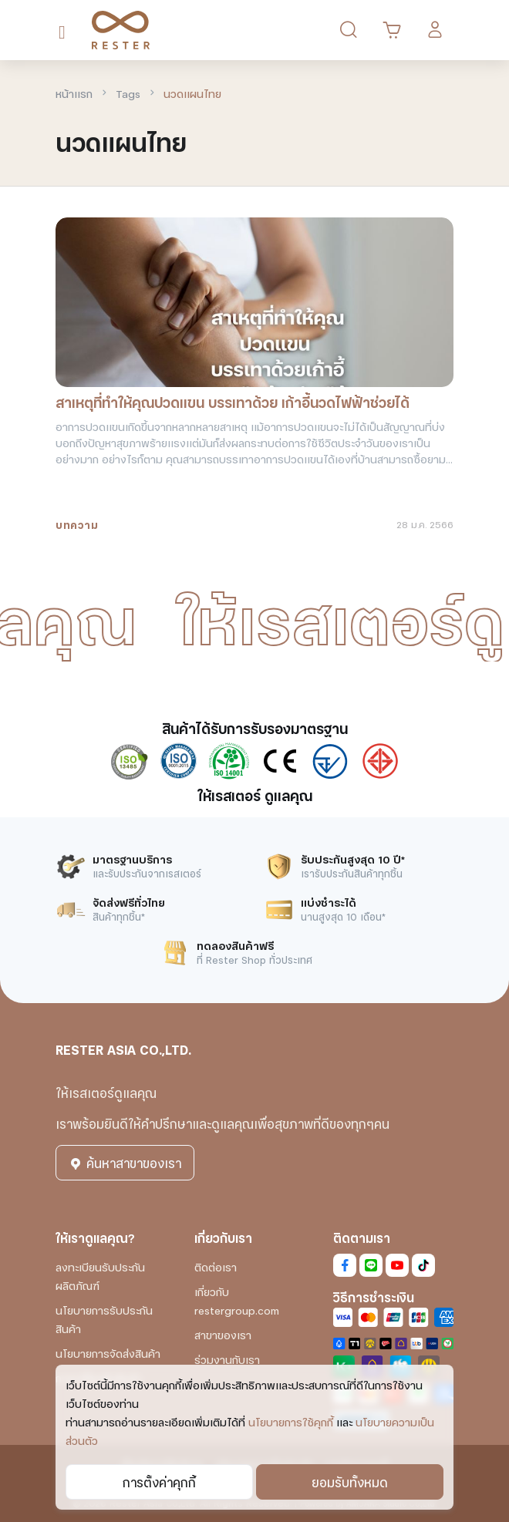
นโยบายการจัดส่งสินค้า (108, 1352)
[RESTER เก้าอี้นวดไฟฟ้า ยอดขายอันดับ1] (114, 30)
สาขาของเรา (222, 1334)
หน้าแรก (74, 93)
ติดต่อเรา (215, 1266)
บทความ (77, 523)
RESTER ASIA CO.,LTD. (123, 1049)
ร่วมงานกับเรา (227, 1359)
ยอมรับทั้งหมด (350, 1481)
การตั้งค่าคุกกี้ (159, 1481)
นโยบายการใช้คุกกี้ (290, 1421)
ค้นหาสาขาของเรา (125, 1162)
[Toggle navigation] (65, 30)
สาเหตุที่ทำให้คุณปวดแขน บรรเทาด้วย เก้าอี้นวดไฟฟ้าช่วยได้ (233, 401)
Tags (128, 93)
